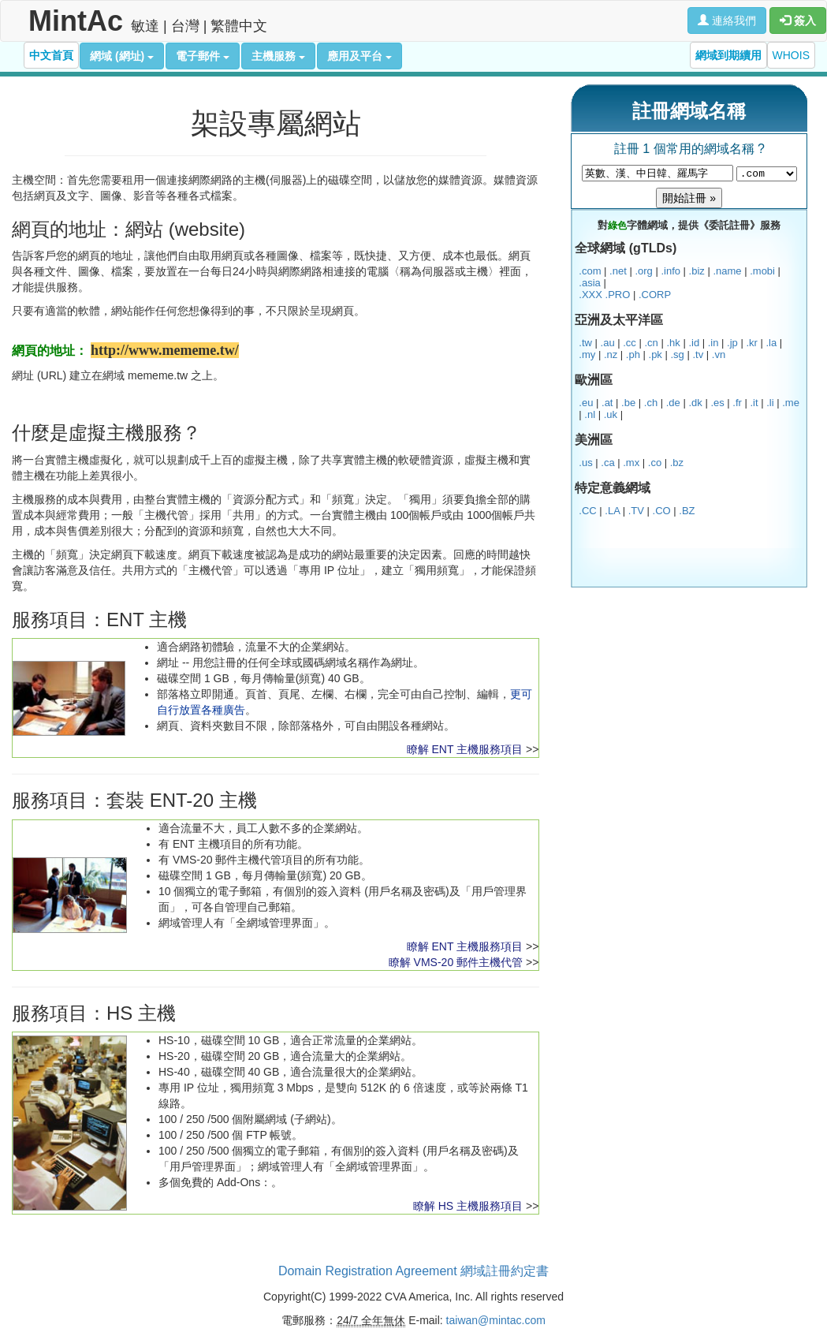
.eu (586, 403)
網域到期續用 (728, 55)
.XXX (590, 294)
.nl (589, 414)
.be (628, 403)
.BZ (687, 511)
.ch (651, 403)
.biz (697, 271)
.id (693, 343)
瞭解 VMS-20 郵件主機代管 (456, 962)
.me (790, 403)
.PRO (618, 294)
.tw (585, 343)
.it (754, 403)
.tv (697, 354)
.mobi (762, 271)
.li (769, 403)
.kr (751, 343)
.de (673, 403)
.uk (610, 414)
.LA (612, 511)
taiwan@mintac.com (496, 1320)
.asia (589, 283)
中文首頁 (51, 55)
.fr (737, 403)
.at (607, 403)
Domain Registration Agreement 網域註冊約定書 (413, 1271)
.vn (718, 354)
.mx (631, 462)
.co (654, 462)
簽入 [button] (798, 20)
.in (713, 343)
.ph (633, 354)
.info (670, 271)
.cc (629, 343)
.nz (610, 354)
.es (717, 403)
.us (585, 462)
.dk (695, 403)
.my (587, 354)
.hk (673, 343)
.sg (677, 354)
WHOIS (791, 55)
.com (590, 271)
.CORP (655, 294)
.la (771, 343)
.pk (655, 354)
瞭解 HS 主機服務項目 (468, 1206)
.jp (732, 343)
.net (618, 271)
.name (727, 271)
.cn (651, 343)
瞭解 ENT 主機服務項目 (465, 749)
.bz (677, 462)
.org (643, 271)
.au (608, 343)
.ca (607, 462)
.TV (636, 511)
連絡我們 (727, 20)
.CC (587, 511)
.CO (662, 511)
